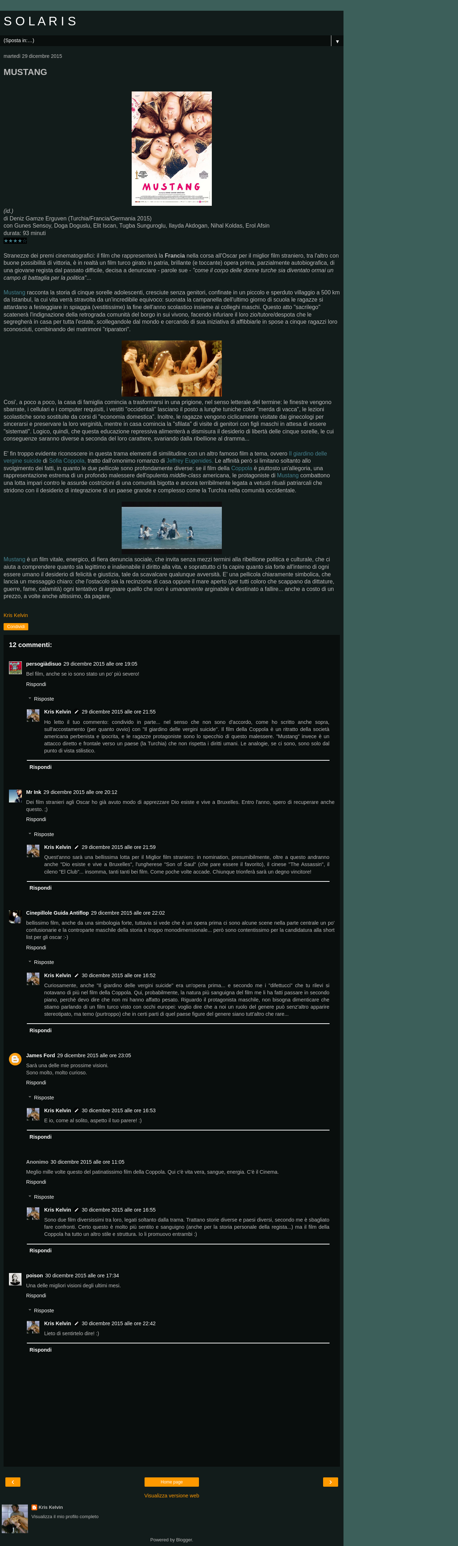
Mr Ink (33, 792)
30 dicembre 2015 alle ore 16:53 (119, 1110)
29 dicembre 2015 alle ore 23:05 (94, 1055)
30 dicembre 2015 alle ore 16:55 (119, 1210)
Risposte (44, 699)
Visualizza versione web (171, 1495)
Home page (172, 1482)
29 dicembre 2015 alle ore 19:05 (100, 664)
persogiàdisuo (43, 664)
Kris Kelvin (57, 712)
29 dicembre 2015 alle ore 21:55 (119, 712)
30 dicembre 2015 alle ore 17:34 (82, 1275)
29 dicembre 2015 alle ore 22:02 (128, 913)
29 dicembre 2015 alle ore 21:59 (119, 847)
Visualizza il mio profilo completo (65, 1516)
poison (34, 1275)
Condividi (16, 626)
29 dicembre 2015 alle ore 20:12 (80, 792)
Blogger (184, 1539)
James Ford (40, 1055)
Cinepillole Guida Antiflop (57, 913)
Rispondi (36, 684)
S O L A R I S (40, 21)
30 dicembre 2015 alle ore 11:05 (87, 1162)
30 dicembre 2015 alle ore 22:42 (119, 1323)
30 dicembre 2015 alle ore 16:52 (119, 975)
